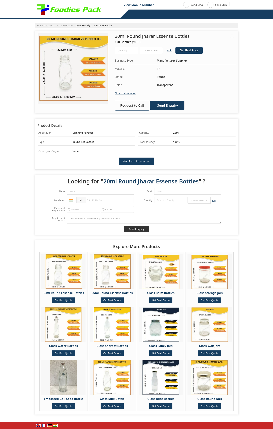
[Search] (233, 4)
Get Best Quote (63, 300)
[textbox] (151, 50)
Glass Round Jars (209, 399)
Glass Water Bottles (63, 346)
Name (62, 191)
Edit (169, 50)
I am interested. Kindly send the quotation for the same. (144, 219)
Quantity (148, 200)
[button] (139, 5)
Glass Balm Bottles (161, 293)
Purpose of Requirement (58, 209)
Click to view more (125, 93)
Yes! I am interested (136, 161)
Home (40, 25)
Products (50, 25)
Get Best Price (189, 50)
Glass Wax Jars (209, 346)
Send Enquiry (167, 105)
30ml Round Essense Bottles (63, 293)
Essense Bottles (65, 25)
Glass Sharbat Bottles (112, 346)
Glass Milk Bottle (112, 399)
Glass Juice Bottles (160, 399)
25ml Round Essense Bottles (112, 293)
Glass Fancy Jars (161, 346)
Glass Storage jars (209, 293)
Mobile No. (59, 200)
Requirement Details (58, 219)
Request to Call (132, 105)
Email (149, 191)
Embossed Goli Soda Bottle (63, 399)
